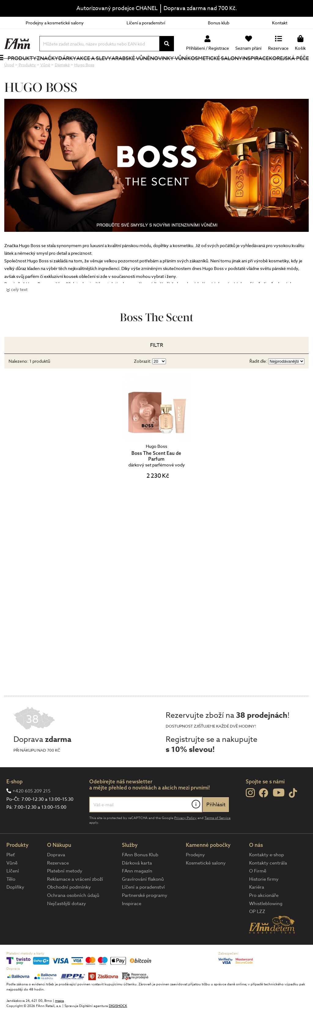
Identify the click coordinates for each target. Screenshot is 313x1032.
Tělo (10, 899)
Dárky (73, 68)
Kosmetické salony (206, 68)
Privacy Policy (185, 838)
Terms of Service (217, 838)
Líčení (12, 891)
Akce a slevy (91, 68)
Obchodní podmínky (69, 907)
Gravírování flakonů (143, 899)
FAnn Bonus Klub (140, 875)
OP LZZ (257, 932)
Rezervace (58, 883)
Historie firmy (263, 899)
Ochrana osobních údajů (73, 915)
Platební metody (64, 891)
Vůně (11, 883)
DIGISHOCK (118, 1026)
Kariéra (256, 907)
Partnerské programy (144, 915)
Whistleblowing (265, 924)
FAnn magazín (137, 891)
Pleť (10, 875)
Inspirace (256, 68)
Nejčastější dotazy (66, 924)
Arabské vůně (127, 68)
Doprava (56, 875)
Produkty (18, 72)
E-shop (14, 802)
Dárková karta (137, 883)
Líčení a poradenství (146, 23)
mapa (59, 1021)
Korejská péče (283, 68)
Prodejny (195, 875)
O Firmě (257, 891)
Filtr (156, 365)
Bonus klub (218, 23)
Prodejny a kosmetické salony (55, 23)
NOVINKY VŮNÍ (165, 68)
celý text (19, 310)
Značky (53, 68)
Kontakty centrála (268, 883)
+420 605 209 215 (31, 811)
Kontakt (279, 23)
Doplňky (15, 907)
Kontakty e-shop (266, 875)
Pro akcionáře (263, 915)
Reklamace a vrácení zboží (75, 899)
